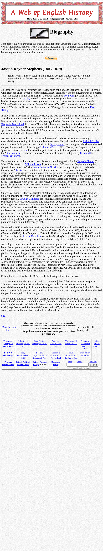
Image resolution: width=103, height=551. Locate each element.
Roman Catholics (32, 236)
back (3, 315)
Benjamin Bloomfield (12, 124)
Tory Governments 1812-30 (23, 355)
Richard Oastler (91, 141)
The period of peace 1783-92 (71, 342)
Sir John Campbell (29, 198)
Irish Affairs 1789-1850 (85, 354)
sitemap (79, 361)
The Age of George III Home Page (8, 343)
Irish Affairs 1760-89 (96, 343)
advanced (92, 361)
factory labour (57, 144)
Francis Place (50, 147)
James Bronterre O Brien (45, 167)
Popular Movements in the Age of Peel (71, 355)
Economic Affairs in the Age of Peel (55, 355)
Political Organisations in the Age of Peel (39, 355)
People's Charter (85, 161)
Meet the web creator (9, 328)
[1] (40, 147)
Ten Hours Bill (13, 153)
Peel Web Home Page (8, 354)
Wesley (26, 98)
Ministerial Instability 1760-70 (23, 343)
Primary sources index (8, 363)
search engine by (82, 368)
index (70, 361)
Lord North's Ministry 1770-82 (39, 342)
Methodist (69, 95)
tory (25, 150)
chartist (19, 170)
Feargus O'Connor (10, 156)
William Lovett (33, 164)
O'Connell (85, 153)
